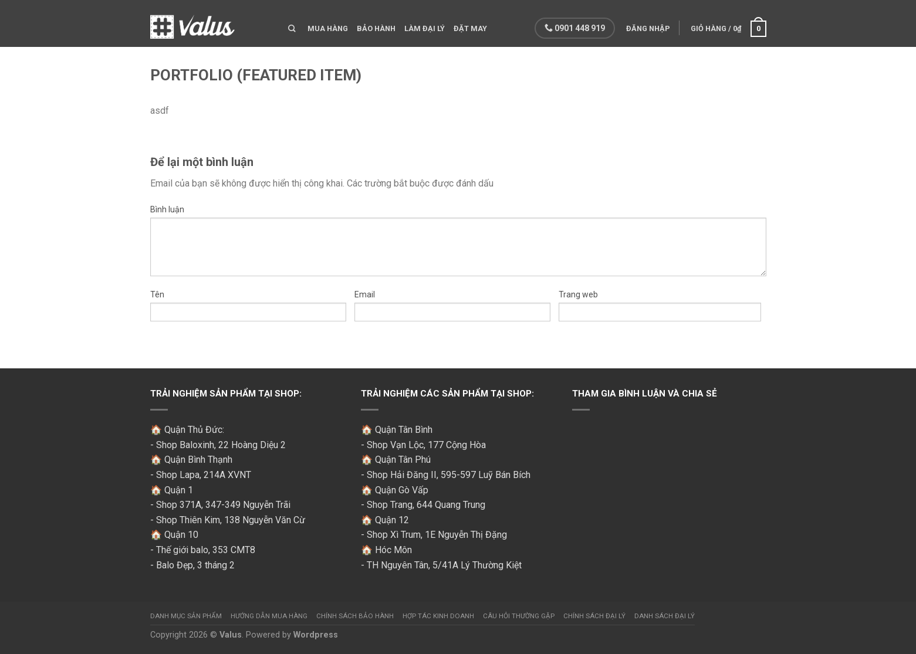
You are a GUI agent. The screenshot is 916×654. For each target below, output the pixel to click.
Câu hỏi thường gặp (519, 616)
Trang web (578, 294)
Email (364, 294)
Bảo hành (376, 28)
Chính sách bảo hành (355, 616)
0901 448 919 (573, 28)
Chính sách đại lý (594, 616)
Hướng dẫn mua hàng (269, 616)
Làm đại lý (424, 28)
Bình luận (167, 209)
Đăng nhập (647, 28)
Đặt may (470, 28)
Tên (157, 294)
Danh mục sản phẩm (186, 616)
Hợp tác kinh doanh (438, 616)
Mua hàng (327, 28)
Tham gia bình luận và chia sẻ (644, 393)
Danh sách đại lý (664, 616)
